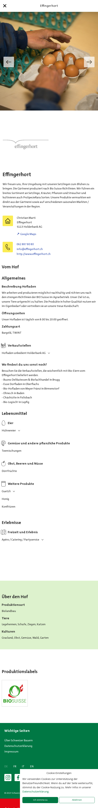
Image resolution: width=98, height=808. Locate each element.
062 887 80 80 (25, 244)
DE (6, 766)
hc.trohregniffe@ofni (30, 249)
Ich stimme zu (40, 799)
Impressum (11, 751)
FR (14, 766)
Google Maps (28, 234)
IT (23, 766)
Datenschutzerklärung (18, 746)
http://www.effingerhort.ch (34, 254)
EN (32, 766)
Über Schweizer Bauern (18, 740)
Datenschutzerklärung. (35, 791)
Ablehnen (77, 799)
